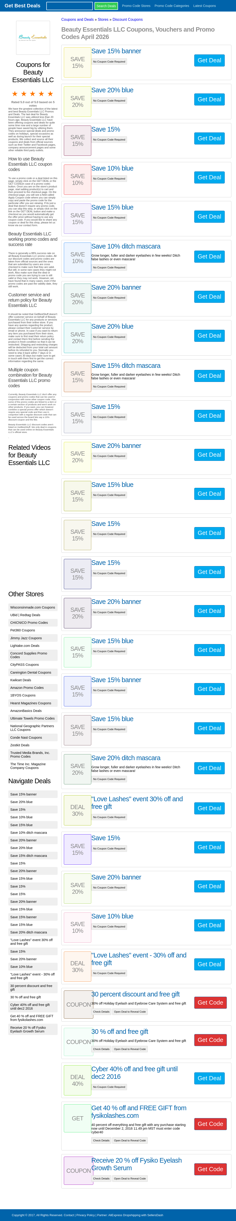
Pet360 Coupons (22, 630)
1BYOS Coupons (23, 695)
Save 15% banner (23, 794)
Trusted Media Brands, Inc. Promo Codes (30, 754)
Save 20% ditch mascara (28, 932)
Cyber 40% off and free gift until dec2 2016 (30, 1006)
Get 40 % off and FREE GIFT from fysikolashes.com (31, 1018)
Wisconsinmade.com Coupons (32, 607)
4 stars (41, 93)
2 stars (24, 93)
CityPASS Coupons (24, 664)
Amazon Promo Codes (27, 688)
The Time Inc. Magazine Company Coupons (28, 766)
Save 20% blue (21, 802)
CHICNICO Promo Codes (29, 622)
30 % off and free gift (25, 997)
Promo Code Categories (172, 6)
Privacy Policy (85, 1215)
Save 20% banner (23, 840)
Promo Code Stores (136, 6)
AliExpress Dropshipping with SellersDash (135, 1215)
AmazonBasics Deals (26, 711)
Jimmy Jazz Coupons (26, 638)
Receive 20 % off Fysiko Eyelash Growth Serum (28, 1029)
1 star (15, 93)
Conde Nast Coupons (26, 737)
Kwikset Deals (20, 680)
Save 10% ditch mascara (28, 832)
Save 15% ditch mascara (28, 856)
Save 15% (18, 809)
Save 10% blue (21, 817)
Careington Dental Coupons (30, 672)
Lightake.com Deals (24, 646)
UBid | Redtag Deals (25, 615)
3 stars (33, 93)
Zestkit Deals (20, 745)
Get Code (210, 1002)
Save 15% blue (21, 825)
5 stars (50, 93)
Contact (69, 1215)
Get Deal (209, 60)
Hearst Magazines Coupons (30, 703)
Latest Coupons (204, 6)
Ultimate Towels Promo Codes (32, 718)
